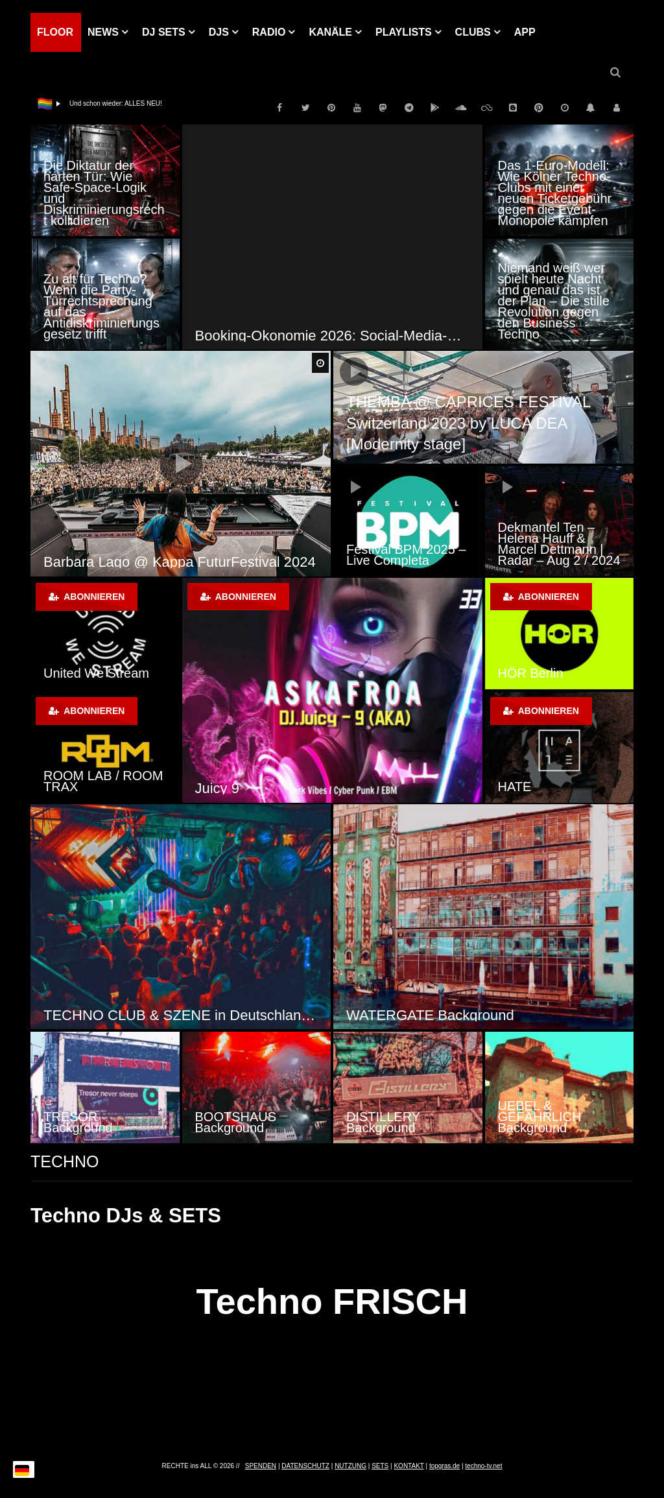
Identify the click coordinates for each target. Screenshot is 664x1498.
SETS (380, 1465)
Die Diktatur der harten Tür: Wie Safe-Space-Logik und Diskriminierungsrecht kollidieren (104, 193)
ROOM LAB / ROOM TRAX (103, 781)
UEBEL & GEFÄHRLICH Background (540, 1117)
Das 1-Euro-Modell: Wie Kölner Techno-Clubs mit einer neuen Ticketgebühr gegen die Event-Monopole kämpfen (555, 193)
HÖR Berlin (530, 673)
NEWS (103, 32)
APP (525, 32)
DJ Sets (163, 32)
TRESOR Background (78, 1122)
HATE (515, 786)
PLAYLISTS (403, 32)
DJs (219, 32)
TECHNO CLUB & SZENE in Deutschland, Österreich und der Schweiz (180, 1015)
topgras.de (444, 1465)
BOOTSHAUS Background (236, 1122)
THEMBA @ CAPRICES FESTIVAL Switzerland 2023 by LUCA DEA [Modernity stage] (468, 423)
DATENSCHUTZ (305, 1465)
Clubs (473, 32)
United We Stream (96, 673)
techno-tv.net (483, 1465)
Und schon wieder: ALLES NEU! (115, 103)
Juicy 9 (217, 788)
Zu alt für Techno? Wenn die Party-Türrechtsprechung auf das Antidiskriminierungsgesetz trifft (101, 306)
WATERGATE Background (430, 1015)
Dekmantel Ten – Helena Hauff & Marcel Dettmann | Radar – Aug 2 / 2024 (559, 543)
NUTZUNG (350, 1465)
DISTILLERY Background (383, 1122)
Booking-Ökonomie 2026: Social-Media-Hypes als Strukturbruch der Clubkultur (332, 335)
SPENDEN (260, 1465)
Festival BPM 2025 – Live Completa (406, 554)
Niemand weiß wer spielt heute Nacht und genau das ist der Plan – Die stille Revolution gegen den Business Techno (554, 301)
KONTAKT (408, 1465)
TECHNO (64, 1161)
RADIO (269, 32)
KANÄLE (330, 32)
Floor (55, 32)
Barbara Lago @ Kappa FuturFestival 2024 (179, 562)
